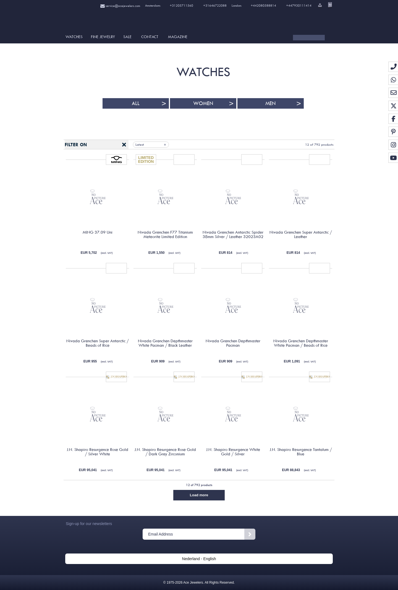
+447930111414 (298, 5)
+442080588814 (263, 5)
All (136, 103)
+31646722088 (215, 5)
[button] (319, 6)
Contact (149, 37)
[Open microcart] (329, 5)
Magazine (177, 37)
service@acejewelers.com (120, 6)
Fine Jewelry (103, 37)
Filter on (76, 144)
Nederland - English (199, 559)
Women (203, 103)
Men (270, 103)
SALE (127, 37)
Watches (74, 37)
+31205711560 (181, 5)
